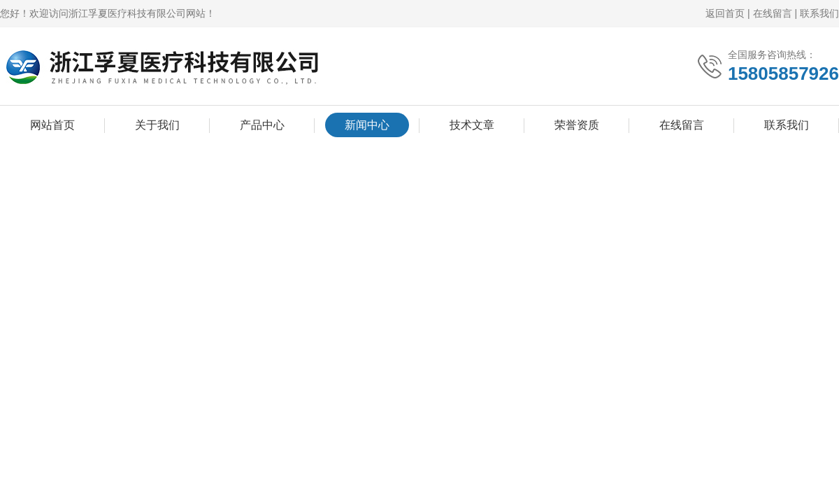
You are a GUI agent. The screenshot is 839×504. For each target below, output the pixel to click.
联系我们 (819, 13)
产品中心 (262, 125)
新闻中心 (367, 125)
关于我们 (157, 125)
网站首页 (52, 125)
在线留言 (772, 13)
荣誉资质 (576, 125)
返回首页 (725, 13)
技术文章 (472, 125)
